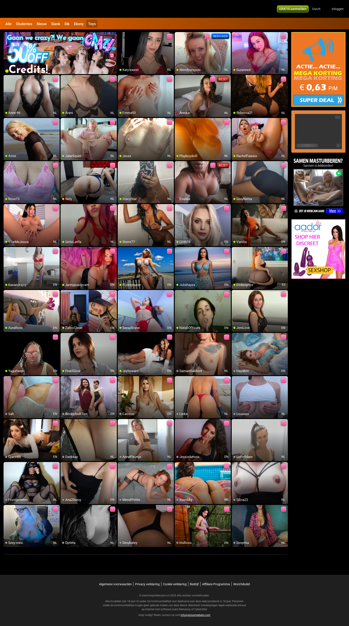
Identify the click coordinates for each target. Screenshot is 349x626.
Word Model (241, 584)
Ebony (79, 24)
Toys (92, 24)
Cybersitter (200, 609)
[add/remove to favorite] (121, 35)
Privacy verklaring (147, 584)
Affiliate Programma (216, 584)
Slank (55, 24)
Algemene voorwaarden (115, 584)
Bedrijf (194, 584)
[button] (319, 9)
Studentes (24, 24)
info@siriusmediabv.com (195, 615)
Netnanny (185, 609)
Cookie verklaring (175, 584)
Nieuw (42, 24)
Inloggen (338, 9)
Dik (67, 24)
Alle (8, 24)
